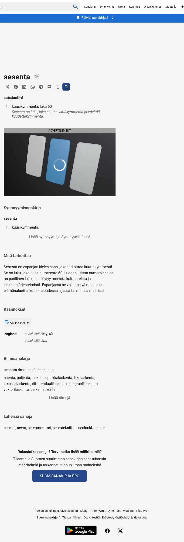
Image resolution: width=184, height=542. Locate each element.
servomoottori (39, 428)
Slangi (84, 510)
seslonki (85, 428)
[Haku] (75, 7)
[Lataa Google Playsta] (81, 531)
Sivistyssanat (69, 510)
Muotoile (170, 6)
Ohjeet (77, 517)
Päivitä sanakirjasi (95, 17)
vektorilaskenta (16, 389)
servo (21, 428)
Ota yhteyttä (92, 517)
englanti (10, 334)
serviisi (9, 428)
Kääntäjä (134, 6)
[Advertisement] (92, 44)
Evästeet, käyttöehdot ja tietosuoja (124, 517)
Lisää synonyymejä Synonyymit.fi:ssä (59, 237)
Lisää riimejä (59, 398)
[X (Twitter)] (120, 530)
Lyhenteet (114, 510)
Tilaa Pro (142, 510)
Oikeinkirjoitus (152, 6)
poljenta (23, 378)
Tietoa (66, 517)
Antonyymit (98, 510)
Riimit (121, 6)
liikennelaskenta (17, 384)
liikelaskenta (84, 378)
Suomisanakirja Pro (59, 476)
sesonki (100, 428)
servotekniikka (65, 428)
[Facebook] (107, 530)
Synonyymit (107, 6)
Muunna (128, 510)
